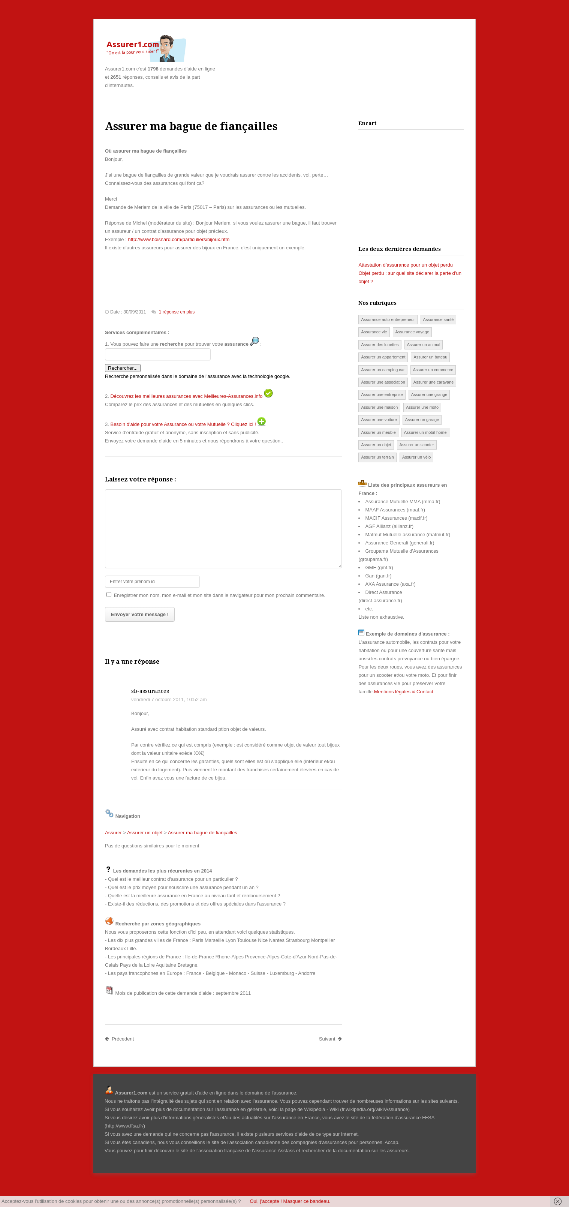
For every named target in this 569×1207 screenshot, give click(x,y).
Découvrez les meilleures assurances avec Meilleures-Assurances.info (186, 396)
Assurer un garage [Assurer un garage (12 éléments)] (422, 419)
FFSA (428, 1117)
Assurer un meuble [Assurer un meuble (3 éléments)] (378, 432)
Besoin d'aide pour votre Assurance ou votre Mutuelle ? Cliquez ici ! (183, 424)
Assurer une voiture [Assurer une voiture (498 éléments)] (379, 419)
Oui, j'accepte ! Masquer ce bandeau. (290, 1201)
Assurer (113, 832)
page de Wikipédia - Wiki (312, 1109)
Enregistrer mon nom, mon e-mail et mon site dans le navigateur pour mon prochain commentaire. (219, 595)
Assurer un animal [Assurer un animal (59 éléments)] (423, 344)
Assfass (286, 1150)
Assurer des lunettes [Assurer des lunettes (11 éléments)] (379, 344)
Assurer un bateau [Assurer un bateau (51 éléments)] (430, 357)
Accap (391, 1142)
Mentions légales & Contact (403, 691)
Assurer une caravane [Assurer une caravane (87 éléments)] (433, 382)
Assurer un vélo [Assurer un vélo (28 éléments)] (416, 457)
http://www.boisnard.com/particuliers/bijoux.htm (178, 239)
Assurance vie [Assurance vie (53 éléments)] (374, 332)
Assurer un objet (145, 832)
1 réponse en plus (177, 312)
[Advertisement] (376, 45)
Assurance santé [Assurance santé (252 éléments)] (438, 319)
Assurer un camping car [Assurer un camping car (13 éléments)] (382, 369)
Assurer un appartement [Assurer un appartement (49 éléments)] (383, 357)
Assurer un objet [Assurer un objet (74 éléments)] (376, 444)
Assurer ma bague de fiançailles (202, 832)
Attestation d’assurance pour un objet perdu (405, 265)
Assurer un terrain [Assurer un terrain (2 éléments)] (377, 457)
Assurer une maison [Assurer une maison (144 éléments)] (379, 407)
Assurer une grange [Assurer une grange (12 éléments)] (429, 394)
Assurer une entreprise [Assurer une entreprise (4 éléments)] (382, 394)
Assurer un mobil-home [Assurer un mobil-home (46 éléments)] (425, 432)
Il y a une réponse (132, 661)
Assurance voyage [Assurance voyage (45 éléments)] (412, 332)
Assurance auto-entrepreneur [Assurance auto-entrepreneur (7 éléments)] (388, 319)
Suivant (330, 1039)
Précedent (119, 1039)
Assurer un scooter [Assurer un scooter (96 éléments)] (417, 444)
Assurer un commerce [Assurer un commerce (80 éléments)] (433, 369)
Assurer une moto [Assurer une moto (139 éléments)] (422, 407)
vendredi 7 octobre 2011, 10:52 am (169, 699)
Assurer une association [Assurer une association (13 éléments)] (383, 382)
